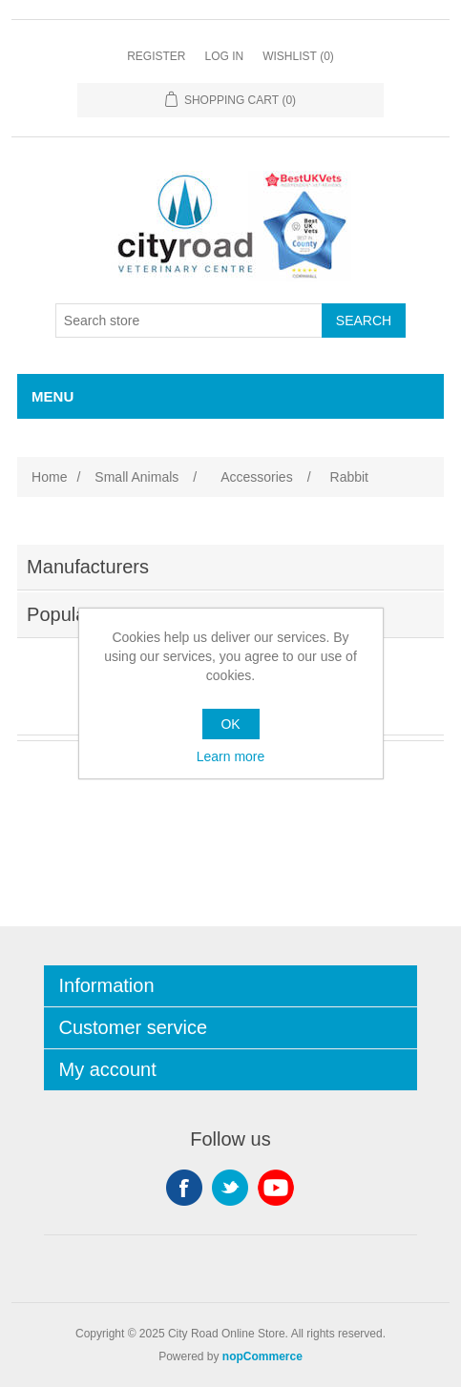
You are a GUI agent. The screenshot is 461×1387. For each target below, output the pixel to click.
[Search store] (189, 320)
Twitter (230, 1188)
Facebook (184, 1188)
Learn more (231, 756)
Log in (223, 56)
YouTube (276, 1188)
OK (230, 724)
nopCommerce (262, 1356)
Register (156, 56)
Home (49, 477)
